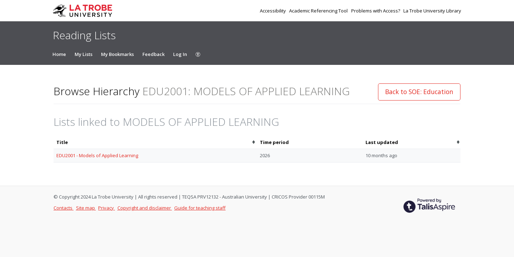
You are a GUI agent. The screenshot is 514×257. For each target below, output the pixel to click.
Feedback (153, 54)
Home (59, 54)
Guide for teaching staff (200, 208)
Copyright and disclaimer (144, 208)
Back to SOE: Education (419, 91)
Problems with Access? (376, 10)
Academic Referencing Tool (319, 10)
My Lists (83, 54)
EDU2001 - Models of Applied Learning (97, 155)
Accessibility (273, 10)
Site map (86, 208)
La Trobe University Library (432, 10)
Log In (180, 54)
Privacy (106, 208)
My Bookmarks (117, 54)
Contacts (64, 208)
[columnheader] (155, 142)
